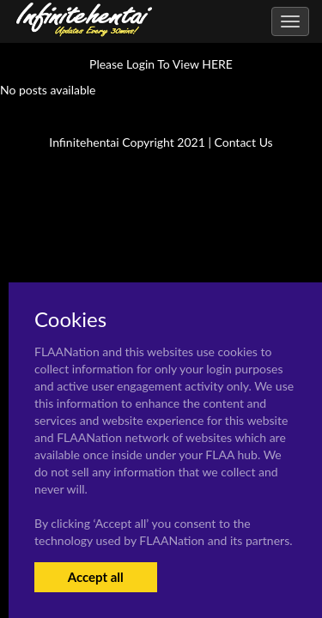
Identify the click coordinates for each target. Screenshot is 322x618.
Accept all (96, 577)
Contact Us (244, 142)
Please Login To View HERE (161, 64)
